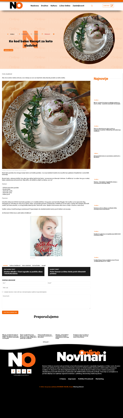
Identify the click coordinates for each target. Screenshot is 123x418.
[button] (92, 6)
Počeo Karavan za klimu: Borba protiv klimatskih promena (68, 272)
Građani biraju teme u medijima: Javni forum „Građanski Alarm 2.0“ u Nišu (106, 260)
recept (44, 265)
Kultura (96, 153)
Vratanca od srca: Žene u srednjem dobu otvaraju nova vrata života (81, 336)
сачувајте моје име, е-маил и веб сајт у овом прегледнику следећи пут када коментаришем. (25, 292)
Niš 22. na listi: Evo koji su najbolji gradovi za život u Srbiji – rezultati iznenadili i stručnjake (10, 336)
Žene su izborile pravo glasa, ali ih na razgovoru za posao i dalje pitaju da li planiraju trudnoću (28, 336)
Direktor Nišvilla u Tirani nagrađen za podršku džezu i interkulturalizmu (23, 272)
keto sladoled (26, 265)
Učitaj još (46, 342)
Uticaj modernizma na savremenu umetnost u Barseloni (45, 336)
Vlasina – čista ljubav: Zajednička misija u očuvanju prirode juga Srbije (62, 336)
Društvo (96, 100)
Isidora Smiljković (15, 265)
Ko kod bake (36, 265)
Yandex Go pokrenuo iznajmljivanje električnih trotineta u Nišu (107, 234)
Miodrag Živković (78, 387)
